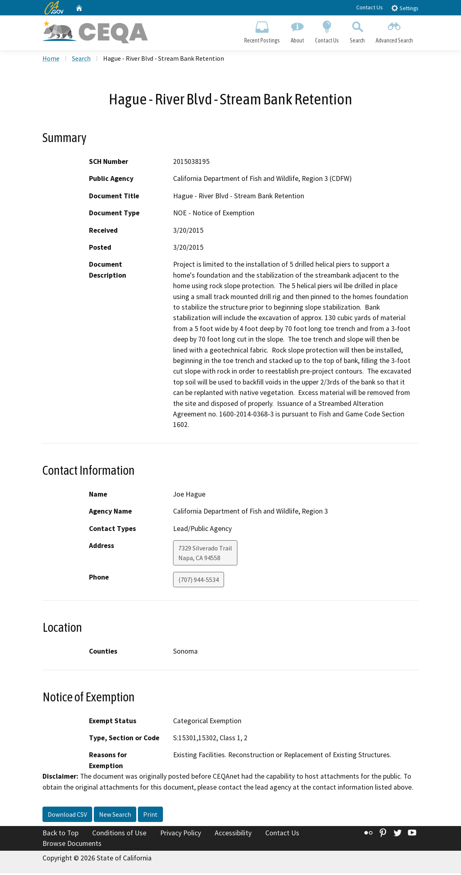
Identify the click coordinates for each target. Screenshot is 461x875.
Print (150, 816)
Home (50, 60)
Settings (404, 8)
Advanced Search (394, 30)
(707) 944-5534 (198, 581)
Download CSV (67, 816)
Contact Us (369, 7)
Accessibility (233, 834)
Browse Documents (72, 845)
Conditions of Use (119, 834)
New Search (115, 816)
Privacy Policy (180, 834)
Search (357, 30)
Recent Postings (261, 30)
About (297, 30)
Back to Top (60, 834)
